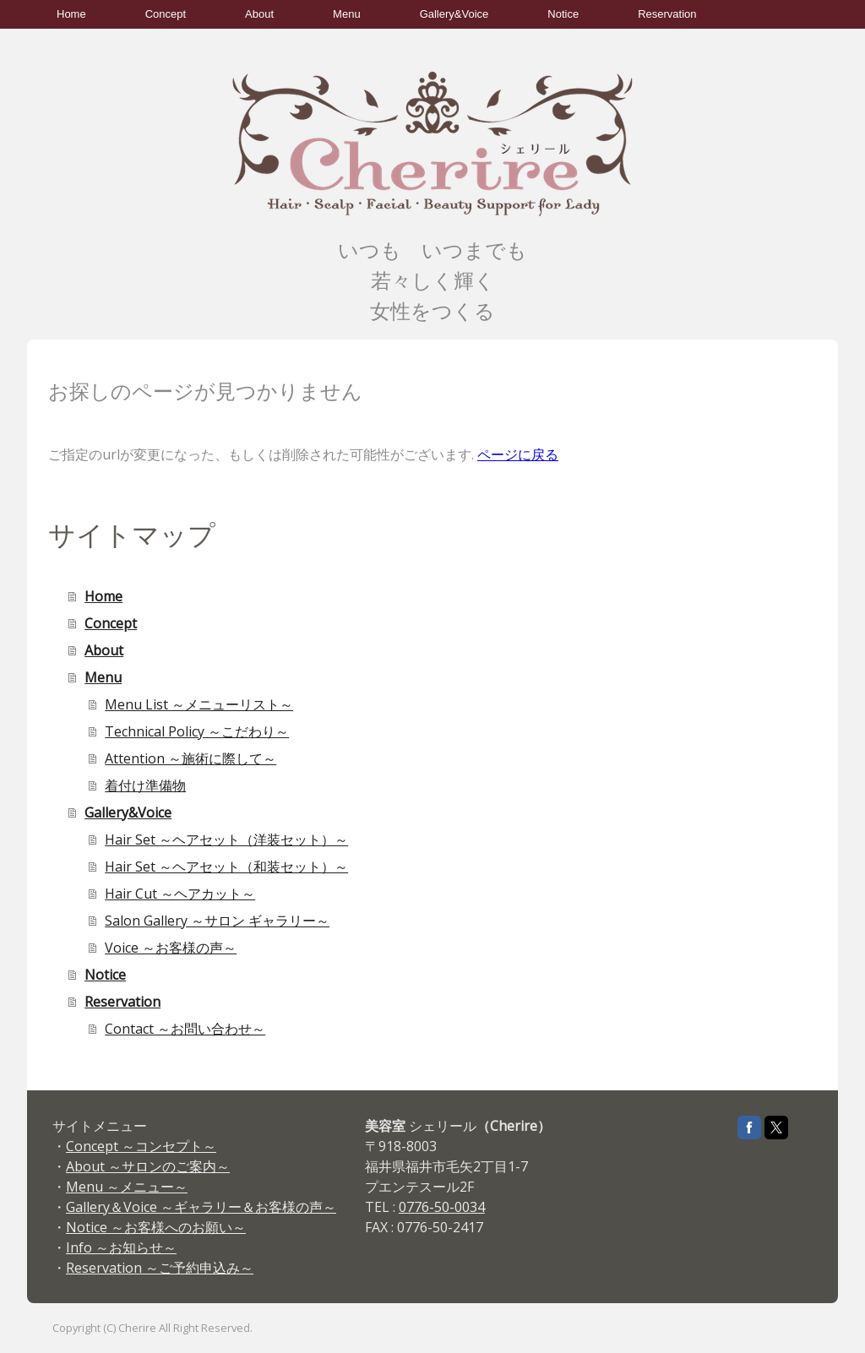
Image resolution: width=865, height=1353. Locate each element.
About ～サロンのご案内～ (148, 1166)
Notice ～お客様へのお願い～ (156, 1227)
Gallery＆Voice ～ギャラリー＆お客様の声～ (201, 1207)
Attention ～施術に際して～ (190, 758)
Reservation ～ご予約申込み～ (159, 1267)
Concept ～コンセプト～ (141, 1146)
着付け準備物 (145, 785)
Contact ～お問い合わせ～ (185, 1028)
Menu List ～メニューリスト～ (199, 704)
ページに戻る (517, 454)
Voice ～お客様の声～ (171, 947)
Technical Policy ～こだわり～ (197, 731)
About (259, 14)
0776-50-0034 (442, 1207)
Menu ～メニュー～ (127, 1186)
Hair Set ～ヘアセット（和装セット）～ (226, 866)
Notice (563, 14)
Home (71, 14)
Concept (165, 14)
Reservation (667, 14)
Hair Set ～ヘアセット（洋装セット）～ (226, 839)
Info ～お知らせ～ (121, 1247)
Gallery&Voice (454, 14)
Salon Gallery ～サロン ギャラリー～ (217, 920)
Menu (347, 14)
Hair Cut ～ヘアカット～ (180, 893)
